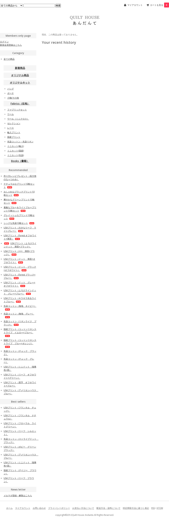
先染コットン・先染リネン (20, 141)
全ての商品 (9, 59)
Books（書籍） (20, 161)
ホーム (9, 508)
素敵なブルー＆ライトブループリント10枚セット (20, 209)
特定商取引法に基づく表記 (136, 508)
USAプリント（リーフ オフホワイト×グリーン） (20, 376)
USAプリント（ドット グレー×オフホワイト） (19, 284)
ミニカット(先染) (15, 155)
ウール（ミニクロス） (18, 118)
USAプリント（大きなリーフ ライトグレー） (20, 229)
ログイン (4, 41)
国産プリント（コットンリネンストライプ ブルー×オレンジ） (20, 343)
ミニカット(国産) (15, 150)
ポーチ (10, 93)
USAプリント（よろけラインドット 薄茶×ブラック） (20, 245)
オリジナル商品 (20, 75)
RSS (153, 508)
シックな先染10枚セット (19, 223)
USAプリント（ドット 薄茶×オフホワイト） (19, 260)
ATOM (160, 508)
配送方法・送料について (108, 508)
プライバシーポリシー (59, 508)
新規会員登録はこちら (11, 44)
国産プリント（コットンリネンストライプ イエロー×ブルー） (20, 332)
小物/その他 (13, 97)
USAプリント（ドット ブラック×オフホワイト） (20, 268)
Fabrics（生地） (20, 103)
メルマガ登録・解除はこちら (18, 495)
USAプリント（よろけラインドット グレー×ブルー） (20, 292)
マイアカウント (135, 5)
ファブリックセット (17, 109)
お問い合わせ (39, 508)
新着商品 (20, 68)
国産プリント (13, 137)
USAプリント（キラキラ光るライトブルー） (20, 300)
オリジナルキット (20, 82)
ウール (10, 114)
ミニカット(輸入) (15, 146)
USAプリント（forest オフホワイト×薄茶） (20, 237)
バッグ (10, 88)
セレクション (13, 123)
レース (10, 127)
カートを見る (159, 5)
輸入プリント (13, 132)
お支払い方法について (83, 508)
